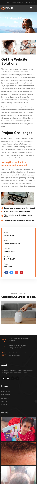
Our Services (5, 395)
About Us (4, 401)
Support (14, 2)
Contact (21, 2)
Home (6, 26)
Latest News (5, 398)
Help (8, 2)
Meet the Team (6, 391)
